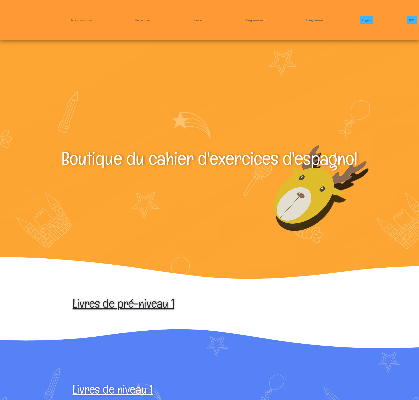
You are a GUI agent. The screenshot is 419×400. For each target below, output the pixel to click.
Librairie (200, 20)
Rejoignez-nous (257, 20)
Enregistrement (316, 20)
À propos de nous (84, 20)
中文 (413, 20)
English (368, 20)
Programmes (145, 20)
